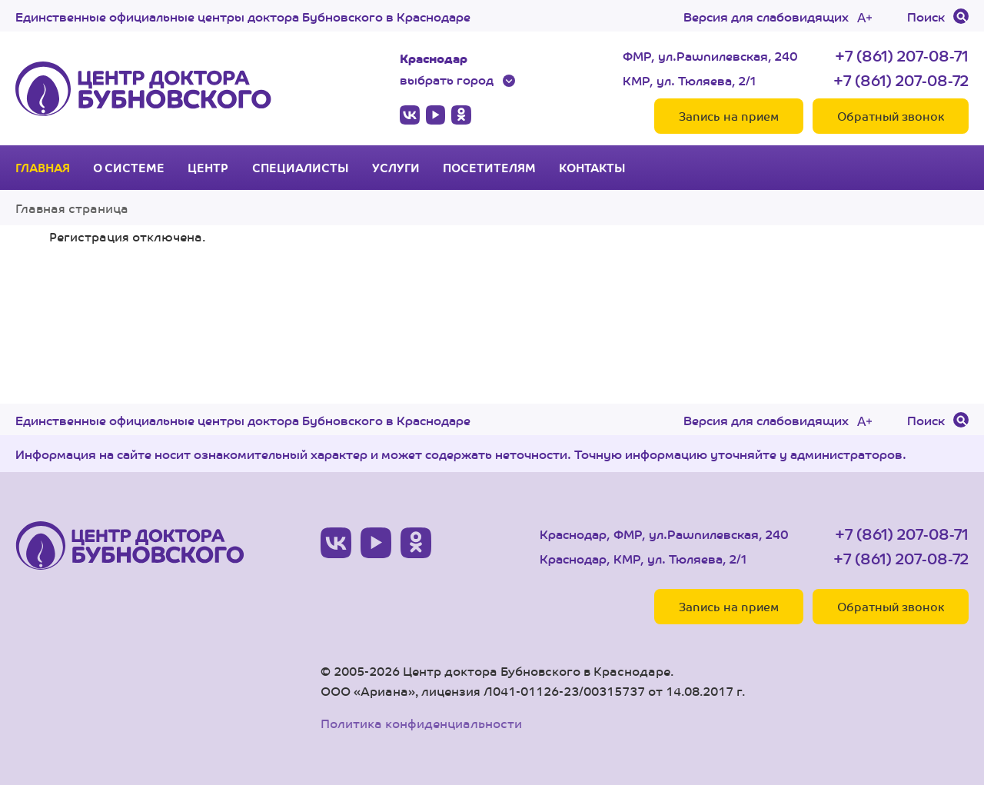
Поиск (926, 16)
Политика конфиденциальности (421, 723)
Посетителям (489, 167)
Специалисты (300, 167)
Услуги (396, 167)
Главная (42, 167)
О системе (129, 167)
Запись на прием (729, 115)
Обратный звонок (890, 115)
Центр (208, 167)
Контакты (592, 167)
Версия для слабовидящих (766, 16)
